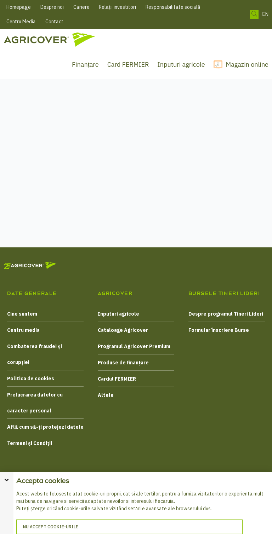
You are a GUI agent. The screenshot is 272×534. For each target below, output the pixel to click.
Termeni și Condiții (29, 443)
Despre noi (52, 7)
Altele (106, 395)
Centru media (23, 330)
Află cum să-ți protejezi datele (45, 427)
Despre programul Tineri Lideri (225, 314)
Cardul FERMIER (117, 379)
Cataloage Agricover (123, 330)
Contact (54, 21)
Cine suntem (22, 314)
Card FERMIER (128, 64)
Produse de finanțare (123, 362)
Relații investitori (117, 7)
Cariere (81, 7)
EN (265, 14)
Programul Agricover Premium (134, 346)
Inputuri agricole (181, 64)
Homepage (18, 7)
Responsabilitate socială (173, 7)
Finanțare (85, 64)
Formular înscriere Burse (218, 330)
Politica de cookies (30, 378)
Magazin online (247, 64)
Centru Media (21, 21)
